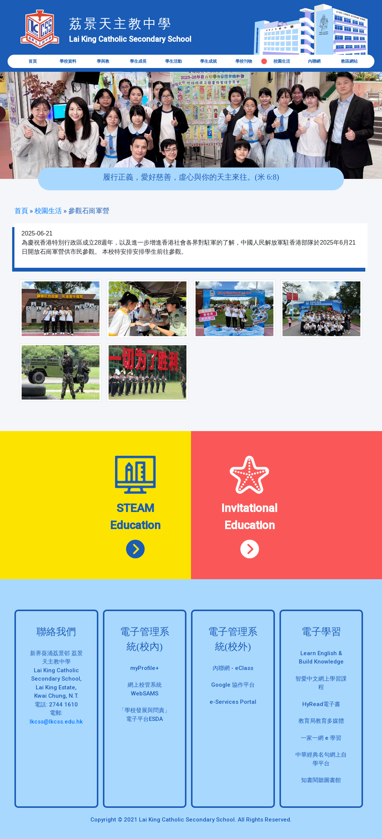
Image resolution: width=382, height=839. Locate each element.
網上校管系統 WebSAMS (145, 689)
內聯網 (314, 61)
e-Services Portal (233, 701)
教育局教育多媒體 (321, 720)
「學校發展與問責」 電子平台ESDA (144, 714)
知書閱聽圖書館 (321, 780)
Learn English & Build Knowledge (321, 657)
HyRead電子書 (321, 704)
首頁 (32, 61)
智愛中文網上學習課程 (321, 683)
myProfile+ (144, 668)
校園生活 (281, 61)
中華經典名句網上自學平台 (321, 759)
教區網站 (349, 61)
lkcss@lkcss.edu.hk (56, 721)
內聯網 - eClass (233, 668)
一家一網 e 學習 (321, 738)
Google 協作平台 (233, 684)
